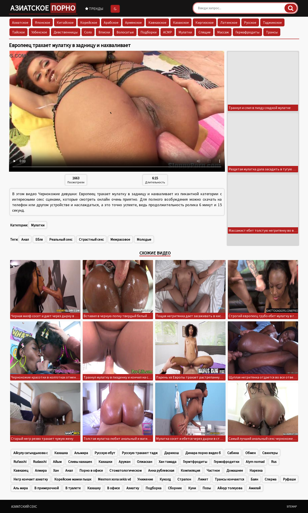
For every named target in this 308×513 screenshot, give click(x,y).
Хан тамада (167, 461)
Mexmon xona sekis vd (114, 479)
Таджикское (272, 22)
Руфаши (289, 479)
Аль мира (20, 488)
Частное (213, 470)
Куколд (165, 479)
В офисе (113, 488)
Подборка (153, 488)
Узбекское (39, 32)
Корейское (88, 22)
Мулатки (185, 32)
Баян (254, 479)
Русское (250, 22)
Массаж (223, 32)
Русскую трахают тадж (140, 453)
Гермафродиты (247, 32)
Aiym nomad (255, 461)
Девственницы (66, 32)
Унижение (145, 479)
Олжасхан (144, 461)
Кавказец (20, 470)
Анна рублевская (161, 470)
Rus (274, 461)
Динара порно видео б (203, 453)
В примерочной (46, 488)
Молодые (144, 239)
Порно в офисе (91, 470)
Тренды (94, 8)
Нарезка (256, 470)
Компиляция (190, 470)
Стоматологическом (125, 470)
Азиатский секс (24, 506)
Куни (192, 488)
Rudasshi (39, 461)
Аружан (124, 461)
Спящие (205, 32)
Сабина (233, 453)
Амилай (255, 488)
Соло (88, 32)
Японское (42, 22)
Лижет (203, 479)
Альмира (81, 453)
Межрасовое (120, 239)
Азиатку (132, 488)
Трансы (272, 32)
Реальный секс (60, 239)
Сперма (270, 479)
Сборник (175, 488)
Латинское (228, 22)
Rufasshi (19, 461)
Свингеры (270, 453)
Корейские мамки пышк (72, 479)
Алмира (41, 470)
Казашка (61, 453)
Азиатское (43, 8)
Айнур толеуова (229, 488)
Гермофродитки (226, 461)
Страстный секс (91, 239)
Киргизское (204, 22)
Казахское (181, 22)
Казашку (93, 488)
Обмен (250, 453)
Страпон (184, 479)
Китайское (65, 22)
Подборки (148, 32)
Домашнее (234, 470)
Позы (206, 488)
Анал (25, 239)
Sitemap (292, 506)
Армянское (133, 22)
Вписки (104, 32)
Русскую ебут (105, 453)
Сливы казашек (80, 461)
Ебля (39, 239)
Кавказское (157, 22)
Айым (57, 461)
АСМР (167, 32)
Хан (56, 470)
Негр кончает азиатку (30, 479)
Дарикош (171, 453)
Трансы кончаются (229, 479)
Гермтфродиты (195, 461)
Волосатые (125, 32)
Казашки (105, 461)
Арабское (111, 22)
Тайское (18, 32)
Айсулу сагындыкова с (30, 453)
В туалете (73, 488)
